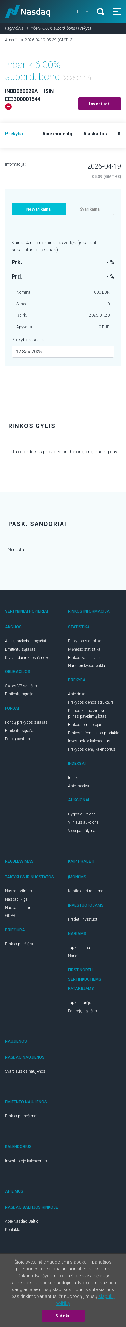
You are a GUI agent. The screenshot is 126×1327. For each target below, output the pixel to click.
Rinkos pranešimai (21, 1116)
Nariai (73, 956)
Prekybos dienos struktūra (90, 702)
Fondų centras (17, 739)
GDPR (10, 916)
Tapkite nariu (79, 947)
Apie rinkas (78, 694)
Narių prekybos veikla (86, 666)
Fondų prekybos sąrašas (26, 722)
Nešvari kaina (38, 209)
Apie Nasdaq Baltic (21, 1221)
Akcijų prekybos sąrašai (25, 641)
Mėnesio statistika (84, 649)
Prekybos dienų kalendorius (91, 749)
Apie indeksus (80, 786)
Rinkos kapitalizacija (86, 657)
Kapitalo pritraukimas (87, 891)
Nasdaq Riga (16, 899)
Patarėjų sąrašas (82, 1011)
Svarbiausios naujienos (25, 1071)
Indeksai (75, 777)
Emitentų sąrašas (20, 649)
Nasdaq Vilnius (18, 891)
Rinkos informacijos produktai (94, 733)
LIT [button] (80, 11)
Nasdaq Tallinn (18, 907)
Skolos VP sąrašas (21, 686)
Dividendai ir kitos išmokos (28, 657)
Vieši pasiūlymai (82, 830)
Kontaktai (13, 1229)
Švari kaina (90, 209)
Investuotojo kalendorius (89, 741)
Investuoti (99, 104)
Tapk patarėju (79, 1002)
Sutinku (63, 1316)
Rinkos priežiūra (19, 944)
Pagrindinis (14, 28)
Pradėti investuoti (83, 919)
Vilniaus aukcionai (84, 822)
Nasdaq (28, 11)
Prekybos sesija (28, 339)
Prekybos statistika (84, 641)
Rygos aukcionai (82, 814)
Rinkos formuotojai (84, 724)
